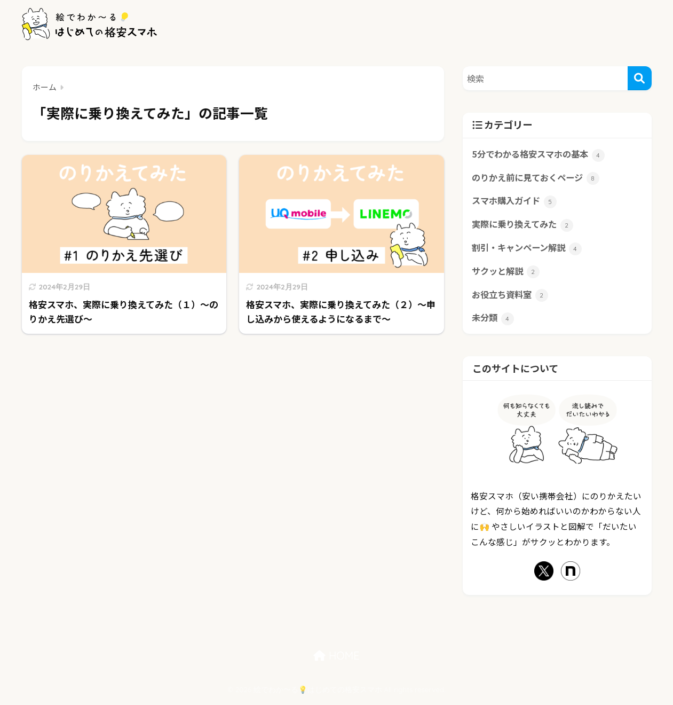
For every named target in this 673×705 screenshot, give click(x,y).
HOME (336, 659)
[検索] (640, 78)
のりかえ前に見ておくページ (539, 179)
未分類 (494, 322)
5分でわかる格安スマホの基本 (541, 155)
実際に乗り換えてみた (525, 226)
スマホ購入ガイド (516, 202)
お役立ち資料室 (512, 298)
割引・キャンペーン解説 (530, 250)
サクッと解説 (507, 274)
